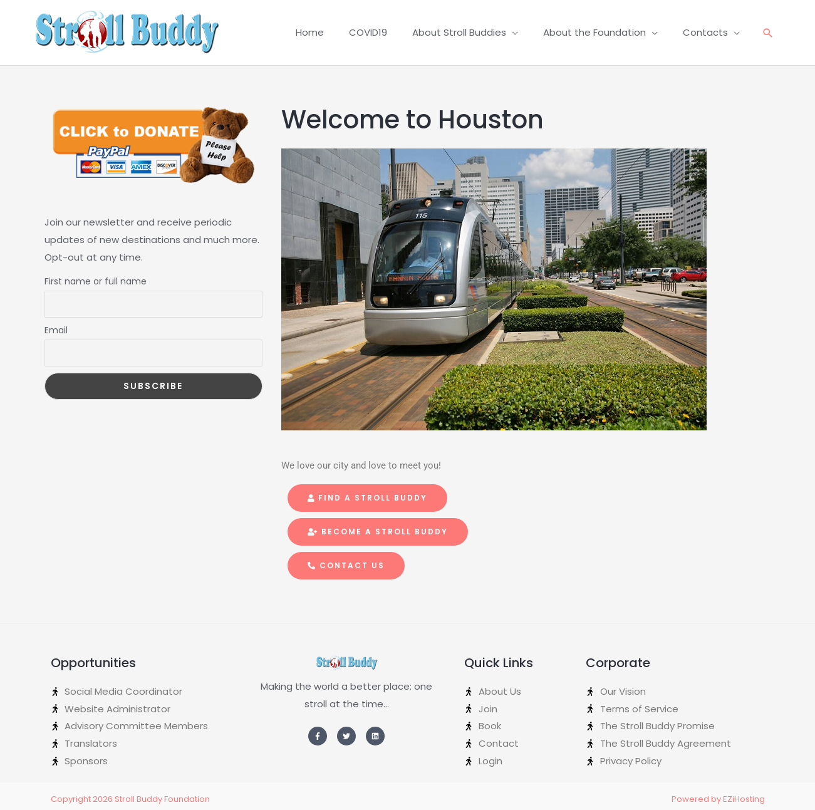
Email (56, 330)
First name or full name (95, 281)
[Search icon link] (768, 33)
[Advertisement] (153, 496)
